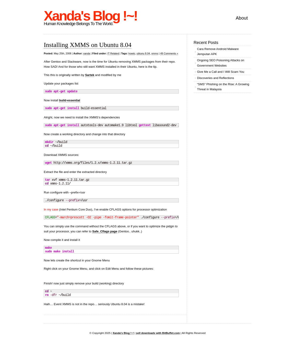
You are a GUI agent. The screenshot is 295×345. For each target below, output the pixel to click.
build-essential (69, 100)
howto (131, 53)
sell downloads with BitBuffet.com (158, 332)
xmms (154, 53)
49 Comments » (169, 53)
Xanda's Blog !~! (90, 15)
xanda (86, 53)
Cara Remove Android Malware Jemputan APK (218, 51)
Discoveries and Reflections (215, 78)
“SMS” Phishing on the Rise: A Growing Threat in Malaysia (223, 86)
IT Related (113, 53)
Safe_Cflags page (104, 231)
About (242, 17)
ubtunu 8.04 (143, 53)
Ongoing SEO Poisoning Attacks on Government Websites (220, 62)
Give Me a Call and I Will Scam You (220, 71)
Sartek (89, 75)
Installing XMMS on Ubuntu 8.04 (87, 44)
